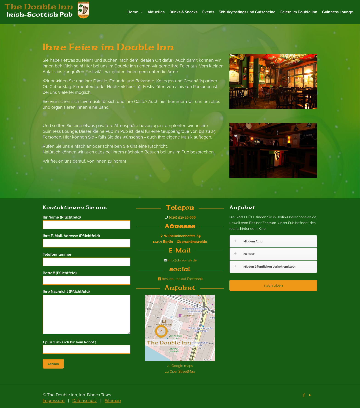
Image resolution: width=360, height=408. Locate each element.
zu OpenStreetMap (180, 371)
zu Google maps (180, 366)
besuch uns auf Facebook (180, 279)
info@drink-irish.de (182, 260)
